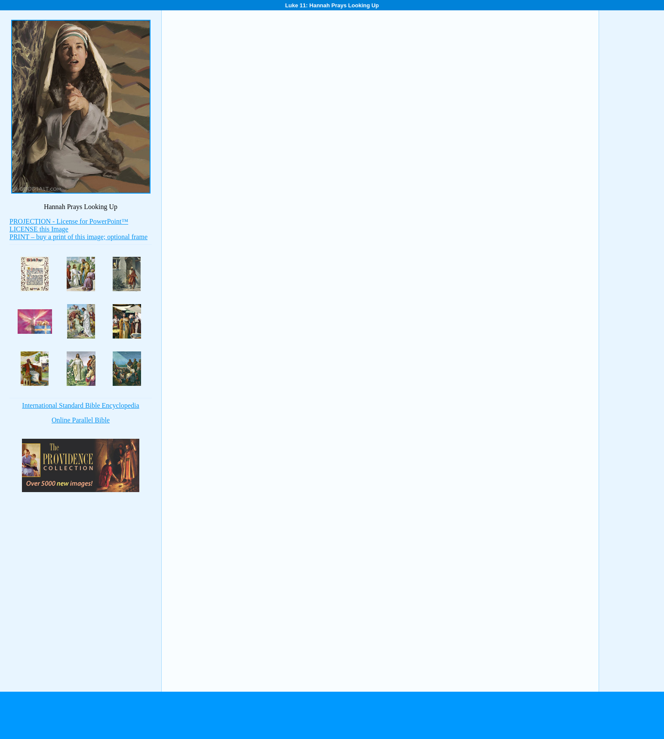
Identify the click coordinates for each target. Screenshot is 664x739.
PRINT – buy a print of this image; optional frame (78, 236)
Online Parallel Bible (81, 420)
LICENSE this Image (38, 229)
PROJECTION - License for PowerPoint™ (68, 221)
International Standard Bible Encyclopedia (80, 405)
